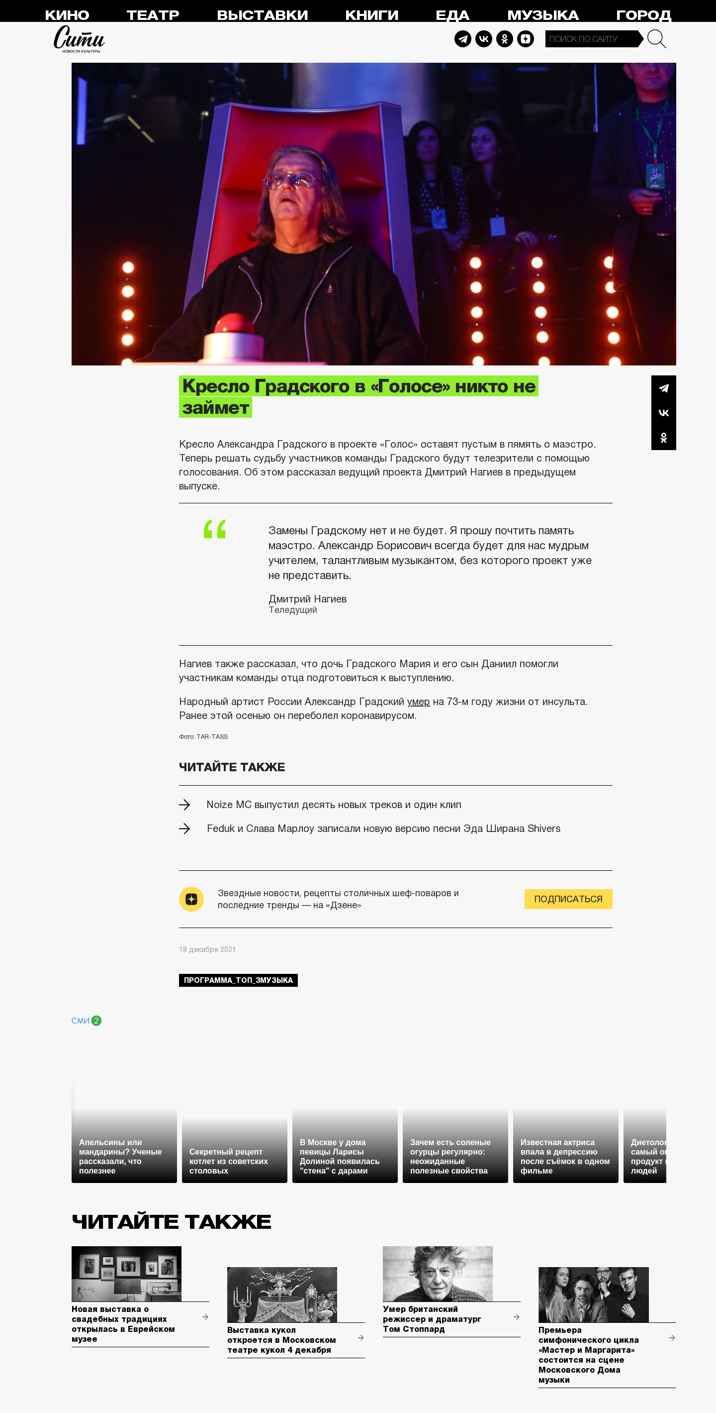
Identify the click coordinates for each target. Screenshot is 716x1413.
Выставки (262, 15)
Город (643, 15)
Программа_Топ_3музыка (238, 980)
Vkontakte (483, 38)
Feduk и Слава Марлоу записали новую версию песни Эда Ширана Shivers (383, 828)
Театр (152, 15)
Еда (452, 15)
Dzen (525, 38)
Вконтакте (663, 412)
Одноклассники (663, 437)
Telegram (462, 38)
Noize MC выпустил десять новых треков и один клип (334, 804)
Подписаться (569, 899)
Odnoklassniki (504, 38)
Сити (79, 39)
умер (418, 701)
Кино (67, 15)
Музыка (543, 15)
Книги (371, 15)
